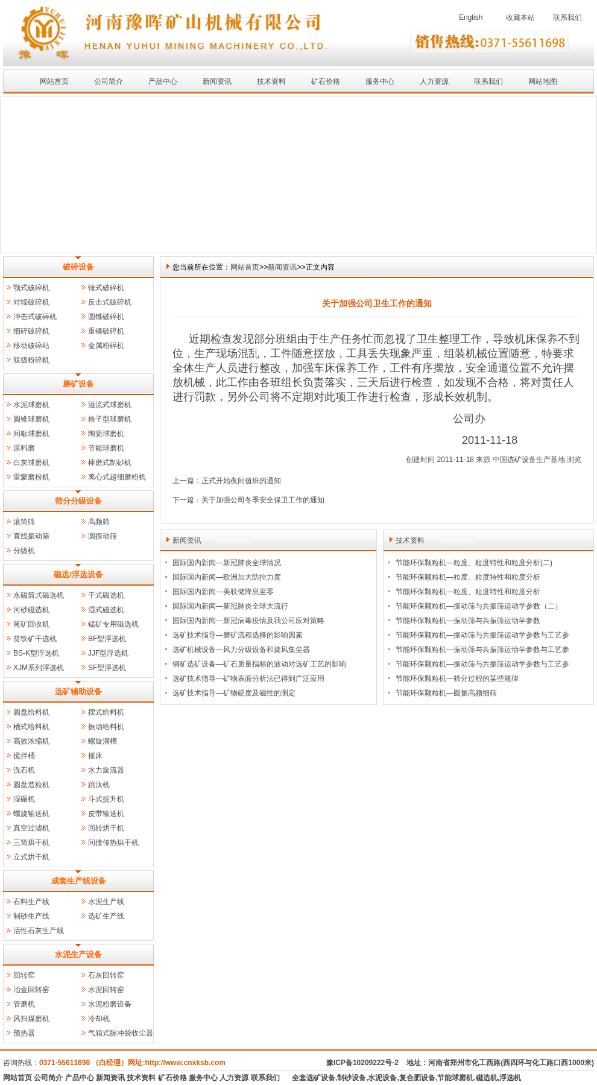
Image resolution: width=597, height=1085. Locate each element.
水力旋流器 (106, 770)
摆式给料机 (106, 712)
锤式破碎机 (106, 287)
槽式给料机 (31, 727)
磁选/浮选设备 (78, 574)
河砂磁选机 (31, 610)
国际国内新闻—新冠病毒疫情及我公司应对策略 (248, 620)
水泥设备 (382, 1078)
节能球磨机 (106, 448)
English (470, 17)
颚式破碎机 (31, 287)
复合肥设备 (417, 1078)
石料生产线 (31, 901)
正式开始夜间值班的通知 (241, 480)
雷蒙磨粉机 (31, 477)
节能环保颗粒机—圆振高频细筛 (446, 693)
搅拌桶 (24, 755)
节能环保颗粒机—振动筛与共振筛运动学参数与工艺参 (482, 635)
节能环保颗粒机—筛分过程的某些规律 (457, 678)
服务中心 (379, 81)
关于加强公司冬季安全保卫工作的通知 (262, 500)
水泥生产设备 (78, 954)
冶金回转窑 (31, 989)
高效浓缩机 (31, 741)
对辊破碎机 (31, 302)
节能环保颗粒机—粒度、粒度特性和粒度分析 (468, 577)
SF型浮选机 (107, 667)
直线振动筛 (31, 536)
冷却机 (99, 1018)
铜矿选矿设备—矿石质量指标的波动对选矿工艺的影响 (259, 664)
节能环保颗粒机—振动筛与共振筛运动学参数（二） (479, 606)
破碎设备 (78, 266)
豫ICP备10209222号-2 (362, 1062)
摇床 (95, 755)
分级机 (24, 550)
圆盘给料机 (31, 712)
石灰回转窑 (106, 975)
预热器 (24, 1033)
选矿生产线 (106, 916)
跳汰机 (99, 784)
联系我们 (567, 17)
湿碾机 (24, 799)
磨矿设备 (78, 383)
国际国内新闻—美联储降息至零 (223, 591)
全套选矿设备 (313, 1078)
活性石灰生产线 (38, 930)
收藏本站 (520, 17)
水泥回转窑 (106, 989)
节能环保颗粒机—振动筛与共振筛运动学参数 (468, 620)
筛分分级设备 (78, 500)
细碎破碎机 (31, 331)
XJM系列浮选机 (38, 667)
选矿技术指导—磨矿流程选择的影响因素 (237, 635)
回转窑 (24, 975)
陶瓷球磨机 (106, 433)
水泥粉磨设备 (109, 1004)
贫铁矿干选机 (35, 638)
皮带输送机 (106, 813)
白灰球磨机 (31, 462)
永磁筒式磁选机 (38, 595)
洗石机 (24, 770)
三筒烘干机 (31, 842)
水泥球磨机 (31, 404)
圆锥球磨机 (31, 419)
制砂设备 (351, 1078)
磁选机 (487, 1078)
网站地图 (542, 81)
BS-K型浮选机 (36, 653)
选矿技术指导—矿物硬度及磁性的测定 (233, 693)
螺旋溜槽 (102, 741)
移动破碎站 (31, 345)
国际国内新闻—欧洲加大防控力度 (226, 577)
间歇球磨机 (31, 433)
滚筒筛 (24, 521)
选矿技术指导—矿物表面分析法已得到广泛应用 (248, 678)
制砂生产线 (31, 916)
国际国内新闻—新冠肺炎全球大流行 (230, 606)
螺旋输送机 (31, 813)
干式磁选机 (106, 595)
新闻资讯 (217, 81)
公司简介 (108, 81)
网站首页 (54, 81)
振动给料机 (106, 727)
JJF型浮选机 (108, 653)
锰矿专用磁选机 (113, 624)
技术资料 (271, 81)
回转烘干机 (106, 828)
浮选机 (510, 1078)
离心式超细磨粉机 (117, 477)
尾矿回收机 (31, 624)
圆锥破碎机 (106, 316)
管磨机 (24, 1004)
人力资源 (434, 81)
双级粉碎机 (31, 360)
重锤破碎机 (106, 331)
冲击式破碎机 (35, 316)
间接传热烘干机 (113, 842)
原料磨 (24, 448)
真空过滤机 (31, 828)
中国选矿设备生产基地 (529, 459)
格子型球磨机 (109, 419)
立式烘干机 (31, 857)
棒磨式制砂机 (109, 462)
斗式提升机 (106, 799)
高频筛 (99, 521)
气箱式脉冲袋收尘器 (120, 1033)
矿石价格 (325, 81)
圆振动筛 (102, 536)
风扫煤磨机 (31, 1018)
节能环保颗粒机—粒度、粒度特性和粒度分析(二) (474, 562)
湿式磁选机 (106, 610)
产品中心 (162, 81)
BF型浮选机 (107, 638)
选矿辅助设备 (78, 691)
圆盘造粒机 (31, 784)
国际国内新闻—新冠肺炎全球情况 (226, 562)
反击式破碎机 (109, 302)
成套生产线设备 (78, 880)
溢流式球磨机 (109, 404)
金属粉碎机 (106, 345)
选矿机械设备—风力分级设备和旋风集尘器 (241, 649)
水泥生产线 (106, 901)
